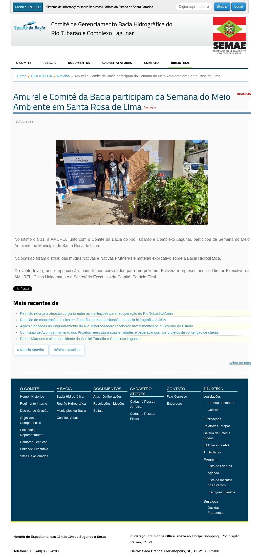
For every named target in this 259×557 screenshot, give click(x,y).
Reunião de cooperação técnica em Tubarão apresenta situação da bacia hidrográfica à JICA (93, 320)
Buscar (222, 6)
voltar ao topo (240, 363)
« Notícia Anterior (31, 350)
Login (238, 6)
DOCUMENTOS (79, 62)
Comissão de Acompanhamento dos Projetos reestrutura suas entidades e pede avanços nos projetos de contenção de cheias (119, 332)
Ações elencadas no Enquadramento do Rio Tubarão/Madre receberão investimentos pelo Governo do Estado (106, 326)
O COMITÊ (23, 62)
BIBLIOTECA (180, 62)
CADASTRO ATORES (117, 62)
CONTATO (151, 62)
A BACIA (50, 62)
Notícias (63, 76)
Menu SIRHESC (28, 7)
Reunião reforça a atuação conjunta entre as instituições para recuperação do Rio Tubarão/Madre (96, 313)
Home (21, 76)
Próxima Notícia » (66, 350)
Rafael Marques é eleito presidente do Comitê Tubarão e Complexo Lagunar (80, 339)
